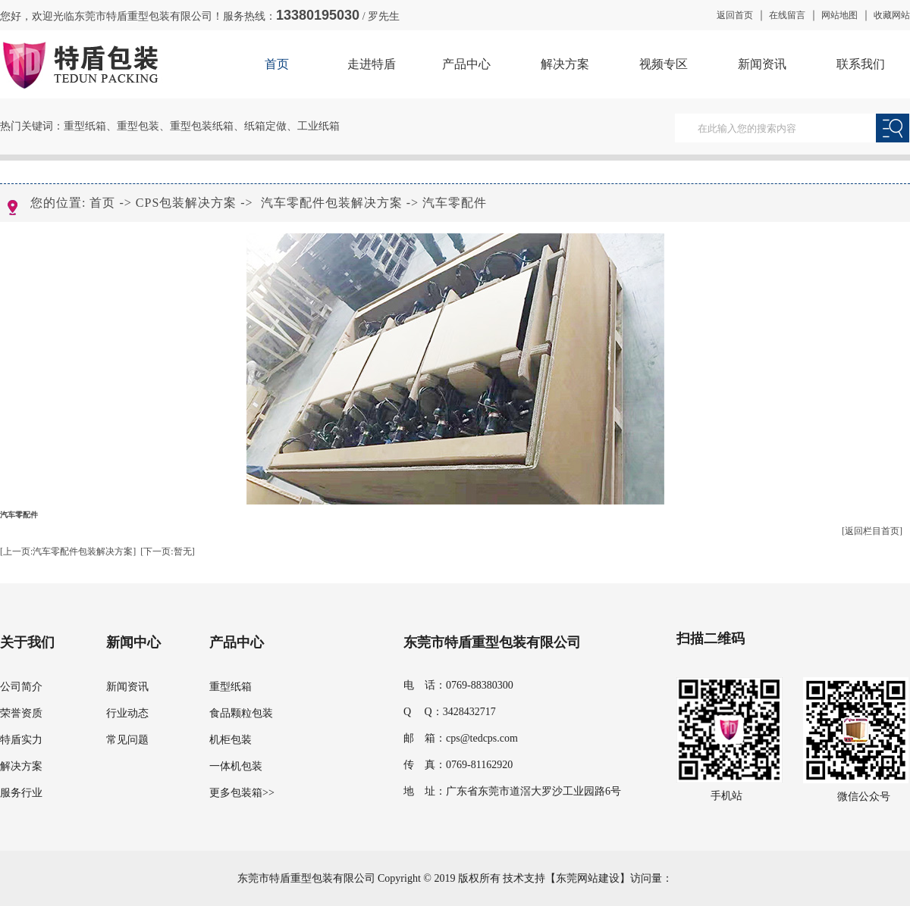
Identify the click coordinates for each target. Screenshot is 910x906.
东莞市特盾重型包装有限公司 (492, 642)
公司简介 (21, 686)
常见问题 (127, 739)
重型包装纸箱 (202, 126)
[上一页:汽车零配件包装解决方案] (68, 551)
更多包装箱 (235, 792)
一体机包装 (235, 766)
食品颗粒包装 (241, 713)
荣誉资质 (21, 713)
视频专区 (663, 64)
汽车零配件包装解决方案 (332, 202)
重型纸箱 (85, 126)
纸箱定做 (265, 126)
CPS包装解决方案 (186, 202)
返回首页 (735, 15)
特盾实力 (21, 739)
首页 (277, 64)
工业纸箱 (318, 126)
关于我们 (27, 642)
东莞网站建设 (588, 878)
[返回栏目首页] (872, 531)
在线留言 (787, 15)
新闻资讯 (762, 64)
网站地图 (839, 15)
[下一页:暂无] (167, 551)
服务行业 (21, 792)
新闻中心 (133, 642)
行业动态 (127, 713)
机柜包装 (230, 739)
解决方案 (565, 64)
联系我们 (860, 64)
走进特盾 (371, 64)
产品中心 (466, 64)
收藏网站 (892, 15)
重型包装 (138, 126)
